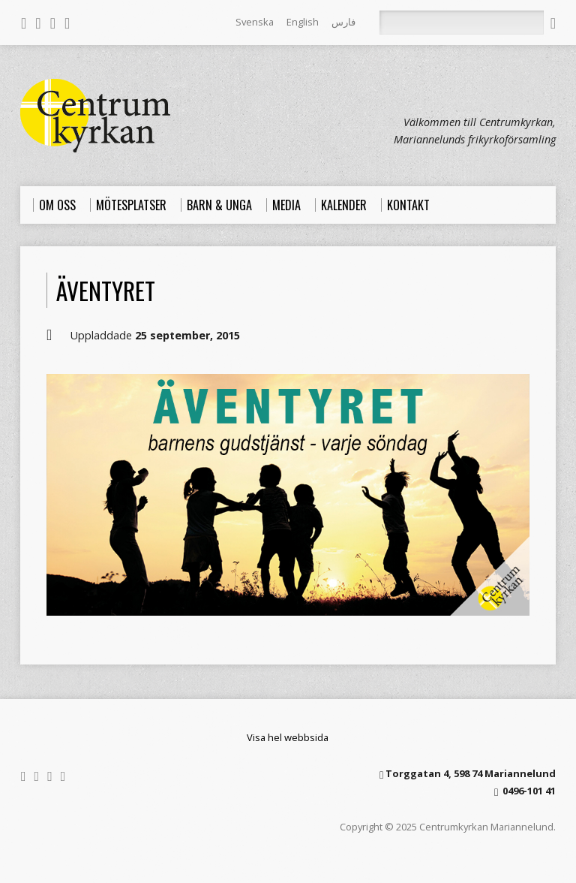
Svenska (255, 22)
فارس (344, 22)
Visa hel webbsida (287, 737)
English (302, 22)
